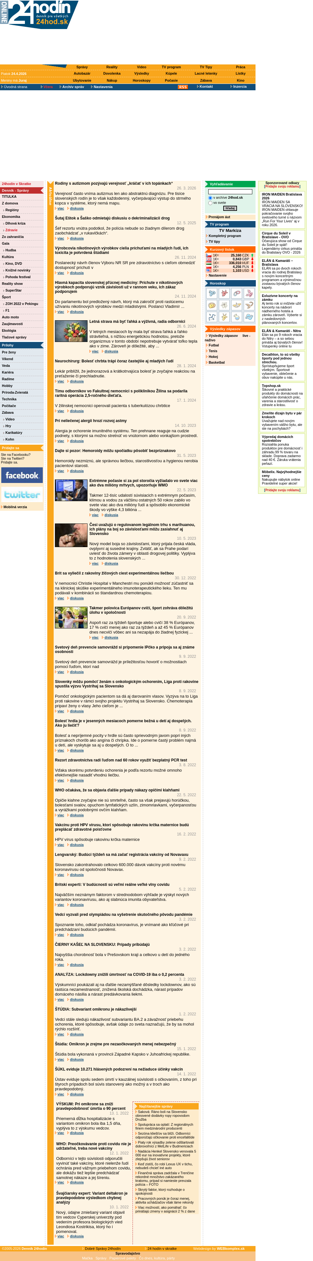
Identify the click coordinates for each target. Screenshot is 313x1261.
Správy (82, 67)
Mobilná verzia (14, 507)
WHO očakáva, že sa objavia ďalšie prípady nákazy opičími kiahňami (117, 790)
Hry (7, 426)
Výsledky (141, 73)
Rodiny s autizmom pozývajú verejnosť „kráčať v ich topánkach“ (114, 183)
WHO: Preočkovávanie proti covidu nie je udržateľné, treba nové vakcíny (93, 1146)
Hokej (212, 357)
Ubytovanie (82, 80)
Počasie (171, 80)
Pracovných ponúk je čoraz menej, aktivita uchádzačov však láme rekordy (165, 1200)
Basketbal (215, 362)
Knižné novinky (16, 270)
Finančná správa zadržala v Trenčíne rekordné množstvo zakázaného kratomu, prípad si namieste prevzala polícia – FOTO (164, 1178)
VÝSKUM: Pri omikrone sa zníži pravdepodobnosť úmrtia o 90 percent (91, 1106)
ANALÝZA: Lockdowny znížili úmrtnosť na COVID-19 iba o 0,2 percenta (119, 974)
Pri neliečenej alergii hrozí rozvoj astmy (91, 421)
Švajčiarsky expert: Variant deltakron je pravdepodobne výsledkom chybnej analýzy (91, 1198)
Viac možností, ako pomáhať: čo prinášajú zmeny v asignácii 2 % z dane (165, 1209)
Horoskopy (142, 80)
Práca (240, 67)
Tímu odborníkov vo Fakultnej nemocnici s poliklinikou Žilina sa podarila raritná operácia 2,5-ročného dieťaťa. (121, 393)
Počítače (9, 406)
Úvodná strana (14, 87)
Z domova (10, 203)
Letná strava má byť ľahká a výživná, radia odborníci (137, 321)
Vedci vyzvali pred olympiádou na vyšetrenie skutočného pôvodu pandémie (124, 914)
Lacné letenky (206, 73)
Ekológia (9, 330)
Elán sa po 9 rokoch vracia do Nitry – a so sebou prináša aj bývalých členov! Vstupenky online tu (282, 338)
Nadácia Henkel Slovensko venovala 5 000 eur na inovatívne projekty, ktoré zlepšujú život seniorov (165, 1155)
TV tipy (213, 241)
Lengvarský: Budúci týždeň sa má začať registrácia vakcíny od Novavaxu (121, 854)
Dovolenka (112, 73)
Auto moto (10, 317)
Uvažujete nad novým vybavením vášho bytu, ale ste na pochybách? (282, 420)
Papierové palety (123, 1258)
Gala (5, 243)
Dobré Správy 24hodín (101, 1248)
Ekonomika (11, 217)
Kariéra (8, 372)
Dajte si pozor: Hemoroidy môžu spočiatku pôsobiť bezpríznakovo (115, 451)
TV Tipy (206, 67)
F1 (6, 310)
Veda (6, 365)
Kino (241, 80)
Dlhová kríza (14, 223)
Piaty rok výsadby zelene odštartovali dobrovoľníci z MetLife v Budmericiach (164, 1144)
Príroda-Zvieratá (15, 392)
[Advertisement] (168, 32)
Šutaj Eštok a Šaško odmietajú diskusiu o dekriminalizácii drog (112, 218)
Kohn (8, 439)
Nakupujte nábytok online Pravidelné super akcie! (282, 477)
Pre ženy (9, 352)
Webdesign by (219, 1248)
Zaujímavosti (12, 324)
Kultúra (8, 257)
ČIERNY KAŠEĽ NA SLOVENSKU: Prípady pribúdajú (102, 944)
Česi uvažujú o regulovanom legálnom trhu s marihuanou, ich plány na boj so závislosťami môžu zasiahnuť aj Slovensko (142, 529)
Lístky (241, 73)
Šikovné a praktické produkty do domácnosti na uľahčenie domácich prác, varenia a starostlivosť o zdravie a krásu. (282, 395)
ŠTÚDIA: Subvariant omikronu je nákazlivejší (95, 1009)
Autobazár (82, 73)
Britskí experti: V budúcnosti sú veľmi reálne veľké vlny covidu (112, 884)
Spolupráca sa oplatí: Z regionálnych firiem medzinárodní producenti (164, 1126)
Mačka (87, 1258)
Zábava (206, 80)
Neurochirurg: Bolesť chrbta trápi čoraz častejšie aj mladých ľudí (114, 361)
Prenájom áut (218, 217)
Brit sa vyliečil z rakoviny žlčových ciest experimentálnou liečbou (114, 573)
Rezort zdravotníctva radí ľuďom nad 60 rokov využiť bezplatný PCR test (121, 760)
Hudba (9, 250)
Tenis (211, 351)
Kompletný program (223, 236)
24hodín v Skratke (16, 184)
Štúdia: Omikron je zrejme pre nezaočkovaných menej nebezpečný (115, 1044)
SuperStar (12, 290)
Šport (6, 297)
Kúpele (171, 73)
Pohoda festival (17, 277)
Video (141, 67)
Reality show (12, 284)
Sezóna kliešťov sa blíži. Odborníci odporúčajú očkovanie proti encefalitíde (165, 1135)
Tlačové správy (14, 337)
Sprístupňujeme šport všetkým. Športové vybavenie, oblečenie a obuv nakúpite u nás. (281, 365)
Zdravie (10, 230)
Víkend (7, 359)
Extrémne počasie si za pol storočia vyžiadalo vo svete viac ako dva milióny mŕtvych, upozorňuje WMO (143, 482)
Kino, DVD (12, 263)
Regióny (11, 210)
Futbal (212, 345)
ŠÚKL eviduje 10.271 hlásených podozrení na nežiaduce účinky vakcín (119, 1069)
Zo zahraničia (13, 237)
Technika (9, 399)
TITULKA (9, 196)
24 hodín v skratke (161, 1248)
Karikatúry (12, 432)
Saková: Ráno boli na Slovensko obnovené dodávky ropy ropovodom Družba (162, 1115)
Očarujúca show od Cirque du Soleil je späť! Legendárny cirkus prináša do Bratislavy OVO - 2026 (282, 242)
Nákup (112, 80)
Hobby (7, 386)
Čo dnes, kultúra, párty (157, 1258)
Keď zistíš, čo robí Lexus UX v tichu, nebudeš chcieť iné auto (164, 1166)
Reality (112, 67)
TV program (171, 67)
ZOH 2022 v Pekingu (20, 304)
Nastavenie (216, 275)
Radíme (8, 379)
